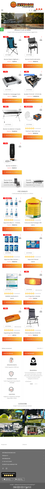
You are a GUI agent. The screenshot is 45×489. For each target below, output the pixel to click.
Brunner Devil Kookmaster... (33, 59)
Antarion (25, 444)
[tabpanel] (33, 369)
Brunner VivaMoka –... (12, 166)
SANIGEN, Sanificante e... (12, 296)
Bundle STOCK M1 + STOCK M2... (33, 94)
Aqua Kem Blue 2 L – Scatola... (12, 223)
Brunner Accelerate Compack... (12, 129)
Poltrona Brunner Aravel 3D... (33, 333)
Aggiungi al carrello (12, 65)
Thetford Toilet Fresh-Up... (33, 131)
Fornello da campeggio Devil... (12, 94)
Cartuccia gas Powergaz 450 (32, 223)
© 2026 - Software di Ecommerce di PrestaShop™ (22, 484)
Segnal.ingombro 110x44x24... (12, 333)
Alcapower (4, 444)
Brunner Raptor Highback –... (12, 59)
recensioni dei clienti (8, 473)
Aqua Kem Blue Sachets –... (12, 259)
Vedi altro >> (40, 348)
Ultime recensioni (7, 348)
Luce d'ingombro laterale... (33, 296)
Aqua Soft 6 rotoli (33, 259)
